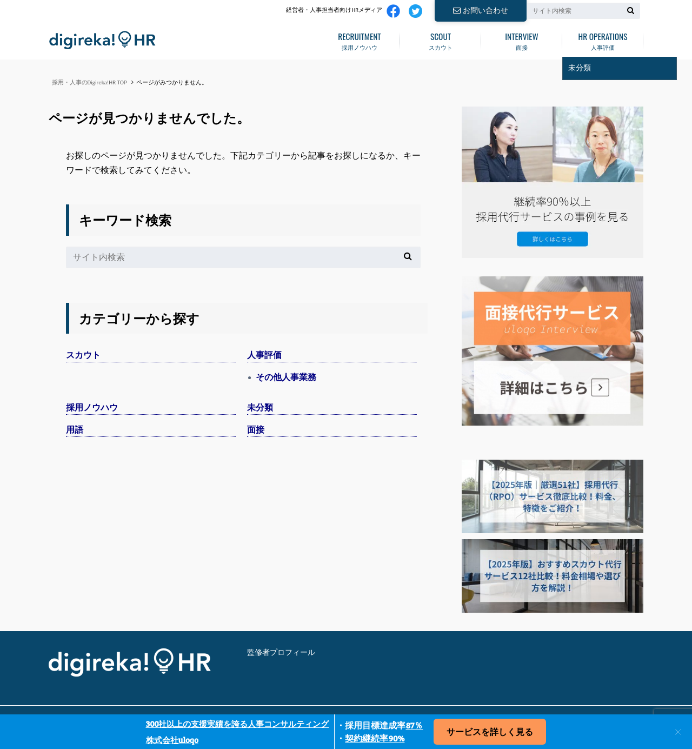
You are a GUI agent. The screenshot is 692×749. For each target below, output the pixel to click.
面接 (521, 39)
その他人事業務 (286, 377)
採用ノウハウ (359, 39)
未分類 (260, 407)
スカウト (440, 39)
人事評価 (602, 39)
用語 (74, 430)
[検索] (630, 10)
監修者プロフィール (281, 652)
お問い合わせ (480, 10)
